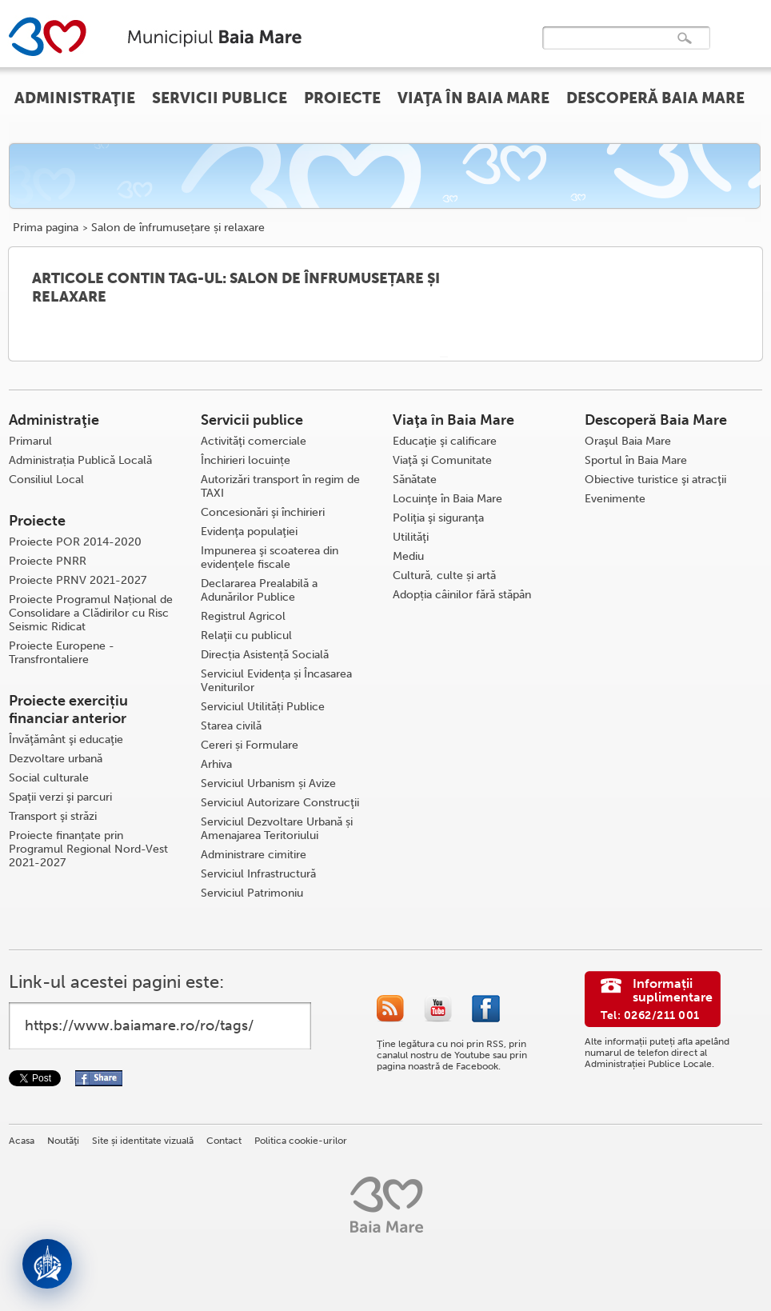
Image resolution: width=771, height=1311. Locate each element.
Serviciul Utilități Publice (263, 706)
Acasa (21, 1140)
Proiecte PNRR (47, 561)
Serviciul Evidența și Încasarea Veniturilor (276, 680)
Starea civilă (231, 726)
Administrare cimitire (253, 854)
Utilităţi (411, 537)
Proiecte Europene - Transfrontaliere (61, 652)
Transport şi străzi (53, 816)
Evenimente (615, 499)
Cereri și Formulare (249, 745)
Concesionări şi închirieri (263, 512)
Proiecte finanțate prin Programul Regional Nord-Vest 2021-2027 (88, 849)
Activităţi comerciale (253, 441)
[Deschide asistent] (47, 1264)
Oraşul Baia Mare (628, 441)
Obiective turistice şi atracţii (655, 479)
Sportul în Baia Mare (636, 460)
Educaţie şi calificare (445, 441)
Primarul (30, 441)
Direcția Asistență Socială (265, 654)
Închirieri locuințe (245, 460)
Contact (224, 1140)
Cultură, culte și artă (444, 575)
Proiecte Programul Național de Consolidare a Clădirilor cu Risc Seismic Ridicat (91, 613)
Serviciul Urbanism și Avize (268, 783)
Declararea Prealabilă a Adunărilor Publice (259, 590)
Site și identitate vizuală (143, 1140)
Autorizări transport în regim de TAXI (280, 486)
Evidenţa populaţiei (249, 531)
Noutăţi (63, 1140)
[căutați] (609, 49)
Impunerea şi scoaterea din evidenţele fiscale (269, 557)
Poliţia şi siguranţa (438, 518)
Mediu (408, 556)
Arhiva (216, 764)
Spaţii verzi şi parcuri (60, 797)
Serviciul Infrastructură (258, 874)
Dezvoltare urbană (55, 758)
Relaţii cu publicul (246, 635)
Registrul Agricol (243, 616)
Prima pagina (45, 228)
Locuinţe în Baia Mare (447, 499)
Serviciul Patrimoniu (252, 893)
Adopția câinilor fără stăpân (462, 595)
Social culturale (49, 778)
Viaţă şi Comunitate (442, 460)
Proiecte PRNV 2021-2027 (77, 580)
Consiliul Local (46, 479)
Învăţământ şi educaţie (66, 739)
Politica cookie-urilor (300, 1140)
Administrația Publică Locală (80, 460)
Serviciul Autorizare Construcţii (280, 802)
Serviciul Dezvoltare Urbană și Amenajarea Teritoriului (277, 828)
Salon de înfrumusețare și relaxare (178, 228)
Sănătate (415, 479)
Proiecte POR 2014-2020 (75, 542)
